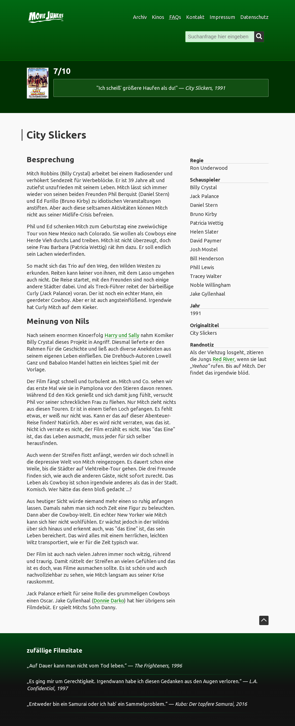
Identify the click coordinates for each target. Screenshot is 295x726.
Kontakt (195, 17)
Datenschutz (254, 17)
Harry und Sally (122, 335)
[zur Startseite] (77, 17)
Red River (223, 359)
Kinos (158, 17)
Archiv (140, 17)
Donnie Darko (108, 600)
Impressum (222, 17)
